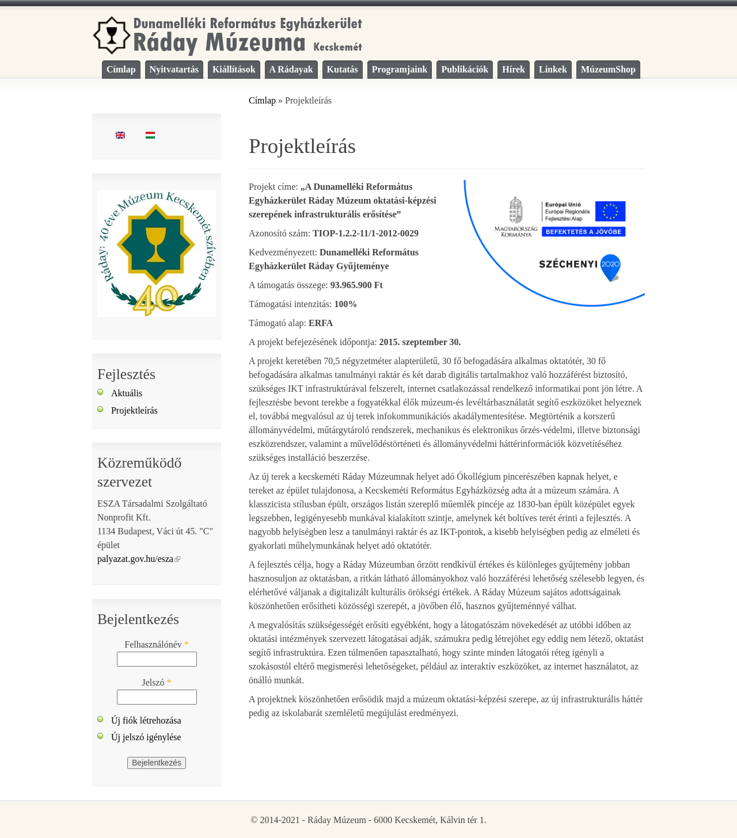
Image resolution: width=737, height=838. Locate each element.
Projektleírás (134, 410)
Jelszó (156, 682)
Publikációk (464, 69)
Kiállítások (234, 69)
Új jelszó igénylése (146, 737)
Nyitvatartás (174, 69)
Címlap (121, 69)
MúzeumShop (608, 69)
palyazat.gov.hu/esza (138, 559)
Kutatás (342, 69)
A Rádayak (291, 69)
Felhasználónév (156, 644)
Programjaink (400, 69)
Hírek (513, 69)
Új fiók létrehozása (146, 720)
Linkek (553, 69)
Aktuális (126, 393)
